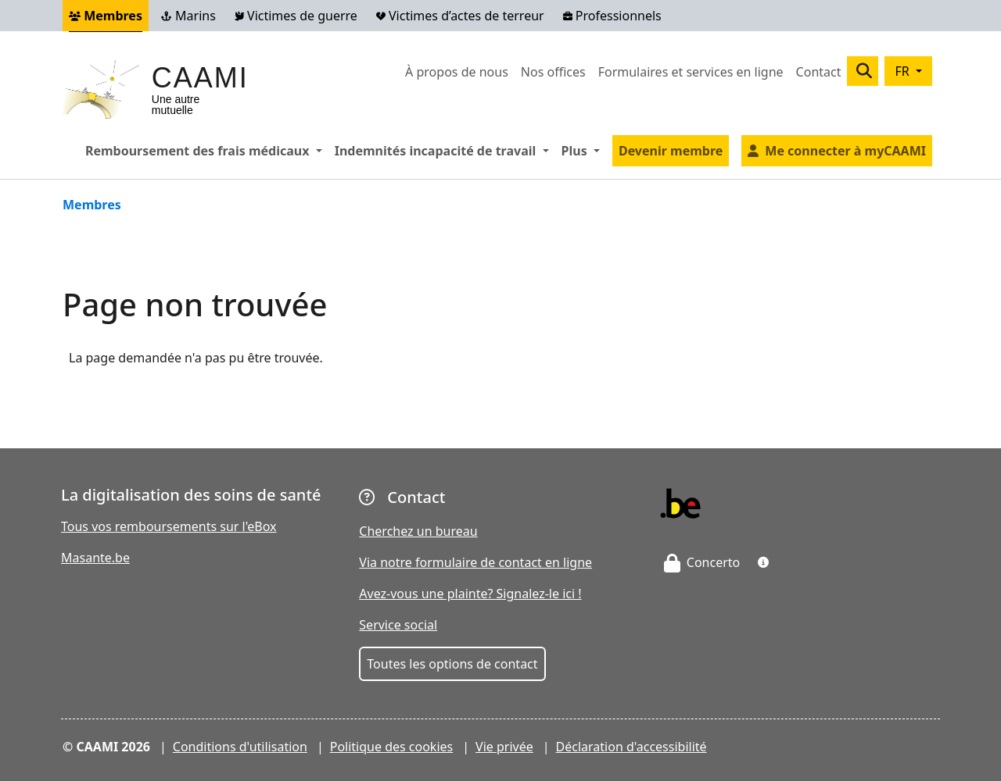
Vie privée (504, 746)
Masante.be (95, 557)
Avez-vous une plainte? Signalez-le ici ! (470, 593)
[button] (763, 562)
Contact (818, 71)
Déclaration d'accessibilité (631, 746)
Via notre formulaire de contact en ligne (475, 562)
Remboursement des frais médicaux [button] (206, 150)
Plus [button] (583, 150)
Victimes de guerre (296, 15)
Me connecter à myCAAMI (845, 150)
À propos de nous (456, 71)
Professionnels (612, 15)
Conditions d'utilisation (240, 746)
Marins (188, 15)
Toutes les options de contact (452, 663)
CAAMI (200, 78)
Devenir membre (671, 150)
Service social (398, 624)
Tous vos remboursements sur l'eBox (169, 526)
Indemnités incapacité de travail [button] (445, 150)
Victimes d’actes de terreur (460, 15)
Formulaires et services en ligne (691, 71)
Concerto (702, 562)
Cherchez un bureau (418, 531)
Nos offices (553, 71)
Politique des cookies (392, 746)
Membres (105, 15)
